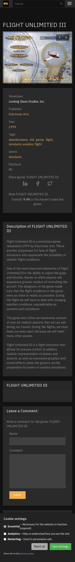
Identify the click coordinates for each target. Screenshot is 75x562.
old (32, 140)
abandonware (18, 140)
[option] (37, 57)
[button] (59, 37)
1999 (12, 127)
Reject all (39, 546)
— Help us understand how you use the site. (37, 534)
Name (13, 433)
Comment (16, 450)
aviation (28, 144)
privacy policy (27, 553)
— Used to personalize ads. (28, 539)
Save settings (60, 546)
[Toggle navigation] (69, 4)
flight (49, 140)
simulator (15, 144)
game (40, 140)
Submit (17, 495)
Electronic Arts (19, 114)
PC (11, 169)
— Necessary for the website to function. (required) (36, 526)
